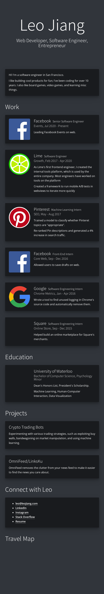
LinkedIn (20, 508)
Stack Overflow (25, 517)
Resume (20, 521)
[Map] (52, 567)
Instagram (21, 512)
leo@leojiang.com (26, 503)
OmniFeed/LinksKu (26, 461)
